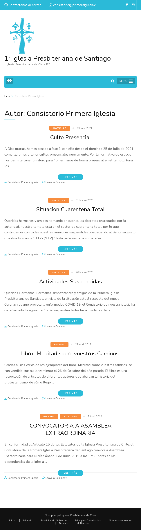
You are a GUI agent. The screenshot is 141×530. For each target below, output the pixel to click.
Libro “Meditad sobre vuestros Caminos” (71, 353)
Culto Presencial (70, 137)
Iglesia (59, 344)
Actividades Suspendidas (70, 281)
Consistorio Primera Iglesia (23, 182)
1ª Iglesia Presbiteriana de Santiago (57, 58)
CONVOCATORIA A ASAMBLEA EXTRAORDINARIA (70, 429)
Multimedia (83, 523)
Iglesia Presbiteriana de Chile (79, 515)
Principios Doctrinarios (88, 520)
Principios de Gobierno (54, 520)
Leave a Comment (56, 182)
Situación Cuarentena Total (70, 209)
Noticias (59, 128)
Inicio (7, 96)
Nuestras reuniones (120, 520)
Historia (27, 520)
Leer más (70, 177)
